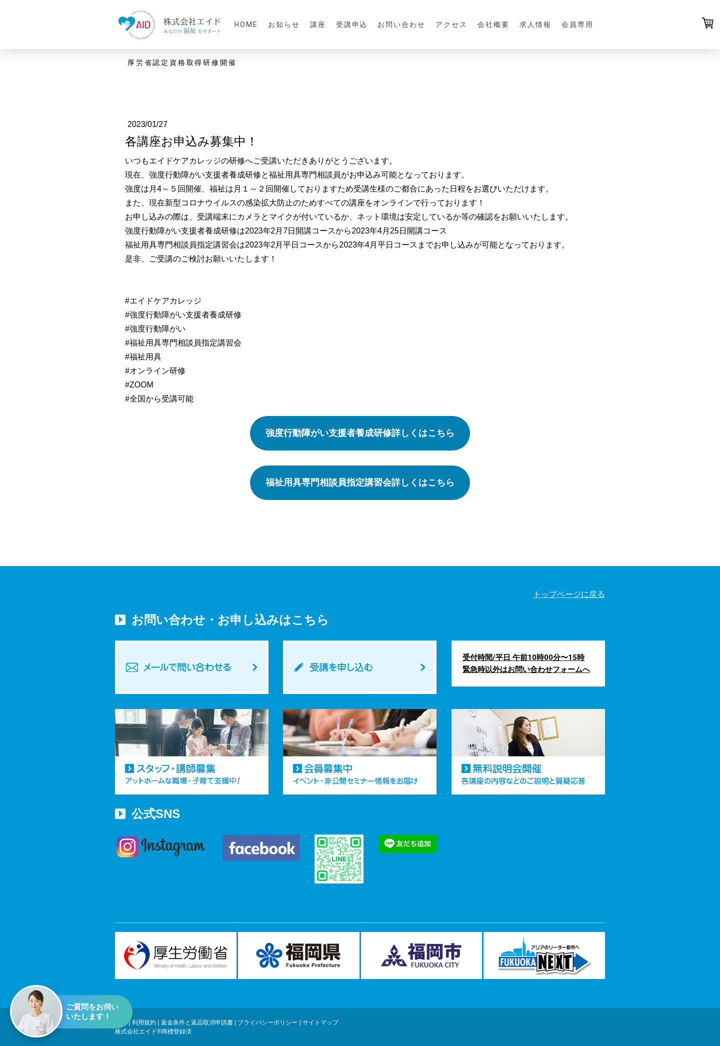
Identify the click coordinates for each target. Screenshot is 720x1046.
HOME (246, 24)
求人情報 (536, 24)
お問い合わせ (402, 24)
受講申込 (352, 24)
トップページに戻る (569, 594)
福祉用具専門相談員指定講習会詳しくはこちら (360, 483)
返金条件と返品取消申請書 (197, 1022)
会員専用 (578, 24)
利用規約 (144, 1022)
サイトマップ (320, 1022)
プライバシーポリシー (268, 1022)
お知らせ (284, 24)
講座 (318, 24)
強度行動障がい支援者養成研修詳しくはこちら (360, 433)
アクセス (452, 24)
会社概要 (494, 24)
